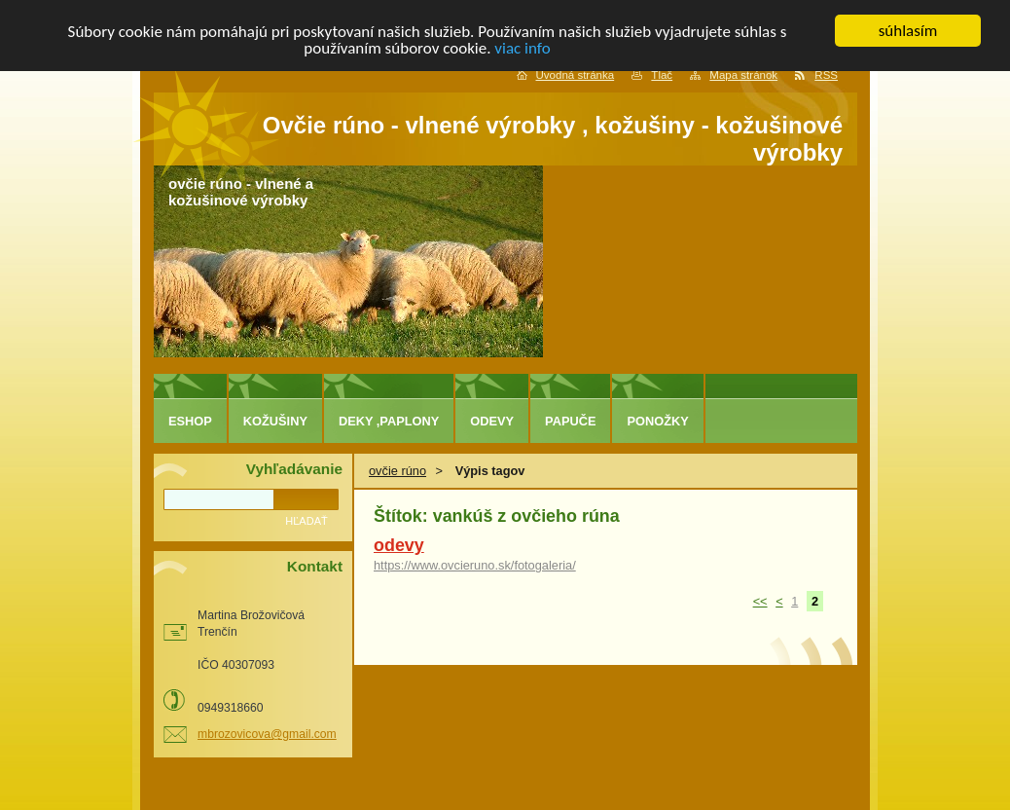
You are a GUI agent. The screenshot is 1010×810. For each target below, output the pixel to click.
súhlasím (908, 30)
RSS (826, 75)
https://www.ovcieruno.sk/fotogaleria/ (475, 565)
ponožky (657, 421)
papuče (570, 421)
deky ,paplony (389, 421)
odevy (399, 545)
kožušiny (275, 421)
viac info (522, 47)
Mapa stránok (743, 75)
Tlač (661, 75)
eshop (190, 421)
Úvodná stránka (575, 75)
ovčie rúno (397, 470)
